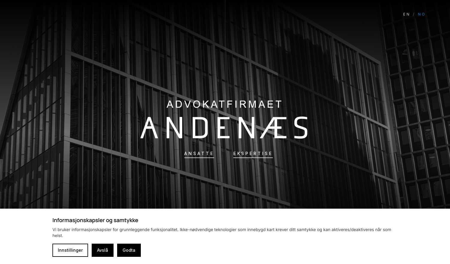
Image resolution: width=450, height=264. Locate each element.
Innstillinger (70, 250)
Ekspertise (253, 153)
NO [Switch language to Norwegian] (422, 14)
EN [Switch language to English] (406, 14)
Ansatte (199, 153)
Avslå (102, 250)
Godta (129, 250)
